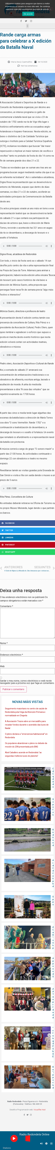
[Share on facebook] (27, 523)
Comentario (6, 606)
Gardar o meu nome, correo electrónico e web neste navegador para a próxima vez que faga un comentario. (27, 682)
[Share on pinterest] (27, 545)
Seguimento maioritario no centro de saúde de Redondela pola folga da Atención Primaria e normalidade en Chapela (26, 712)
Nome (4, 643)
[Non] (50, 9)
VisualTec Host (40, 1110)
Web (2, 666)
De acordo (28, 14)
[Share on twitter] (27, 530)
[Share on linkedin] (27, 537)
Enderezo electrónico (11, 655)
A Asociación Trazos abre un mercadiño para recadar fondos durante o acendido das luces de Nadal (27, 724)
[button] (27, 26)
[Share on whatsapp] (27, 552)
